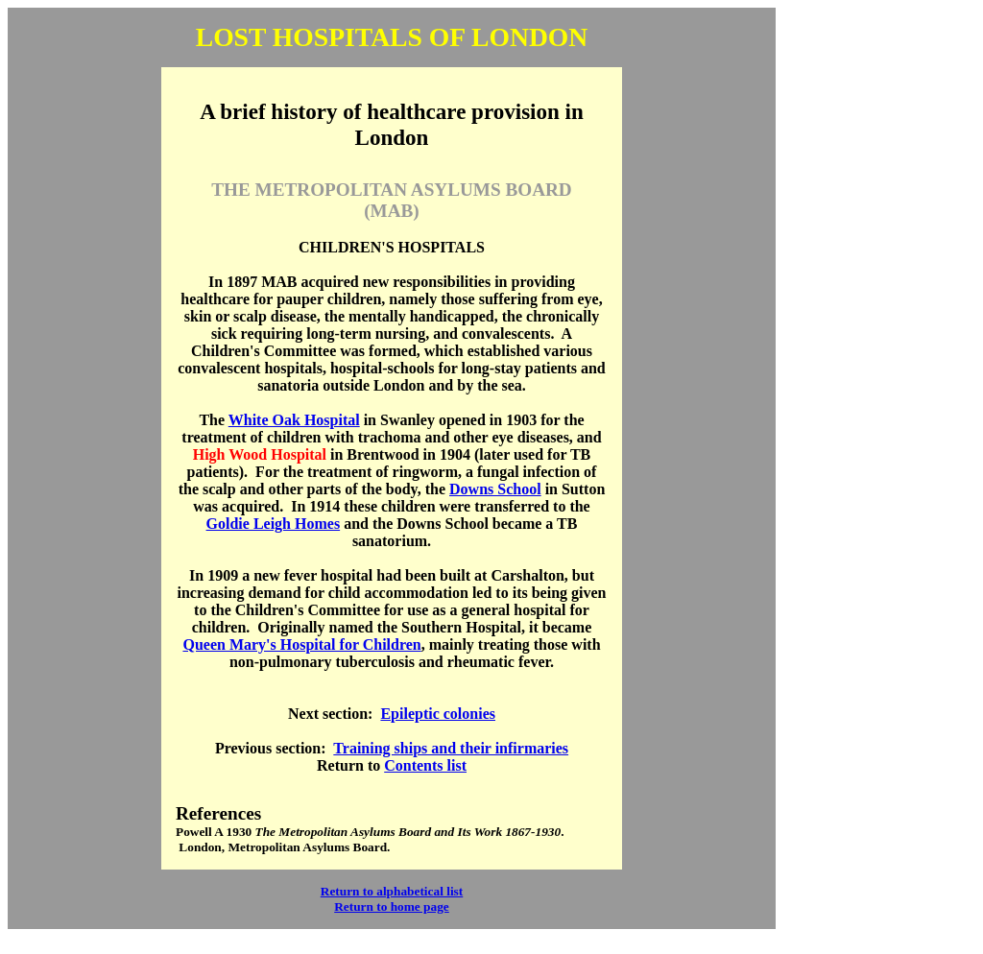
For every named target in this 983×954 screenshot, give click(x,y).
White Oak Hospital (294, 420)
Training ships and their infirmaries (450, 748)
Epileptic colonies (437, 713)
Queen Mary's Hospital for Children (301, 644)
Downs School (495, 489)
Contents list (425, 765)
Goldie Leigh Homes (273, 523)
